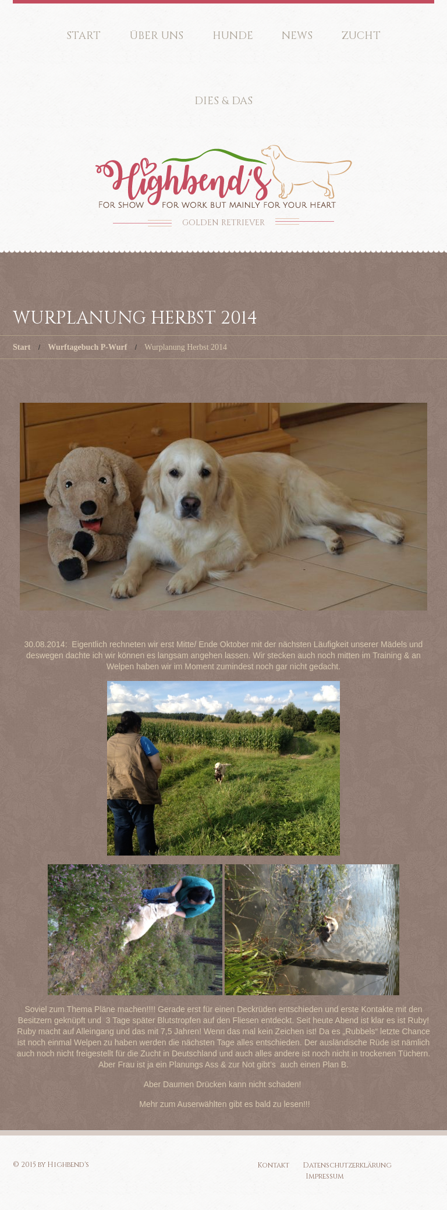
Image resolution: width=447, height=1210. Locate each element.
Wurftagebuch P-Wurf (87, 347)
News (297, 36)
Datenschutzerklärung (347, 1165)
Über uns (156, 36)
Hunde (232, 36)
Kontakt (273, 1165)
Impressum (325, 1176)
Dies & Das (223, 101)
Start (83, 36)
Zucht (361, 36)
